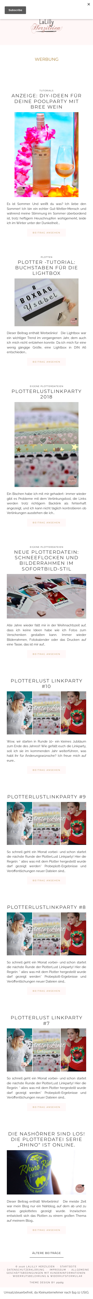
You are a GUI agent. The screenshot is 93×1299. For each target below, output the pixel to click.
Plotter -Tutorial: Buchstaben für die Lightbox (46, 267)
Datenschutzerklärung (25, 1270)
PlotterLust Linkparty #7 (47, 1020)
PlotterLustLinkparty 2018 (47, 394)
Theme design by (47, 1282)
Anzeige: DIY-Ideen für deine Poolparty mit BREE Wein (47, 101)
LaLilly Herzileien (40, 1266)
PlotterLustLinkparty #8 (46, 907)
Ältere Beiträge (46, 1253)
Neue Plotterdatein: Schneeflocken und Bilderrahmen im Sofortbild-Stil (46, 560)
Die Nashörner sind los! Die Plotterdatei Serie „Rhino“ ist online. (46, 1139)
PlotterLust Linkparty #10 (47, 683)
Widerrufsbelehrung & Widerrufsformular (48, 1276)
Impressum (58, 1270)
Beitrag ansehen (46, 232)
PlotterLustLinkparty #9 (46, 797)
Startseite (68, 1266)
